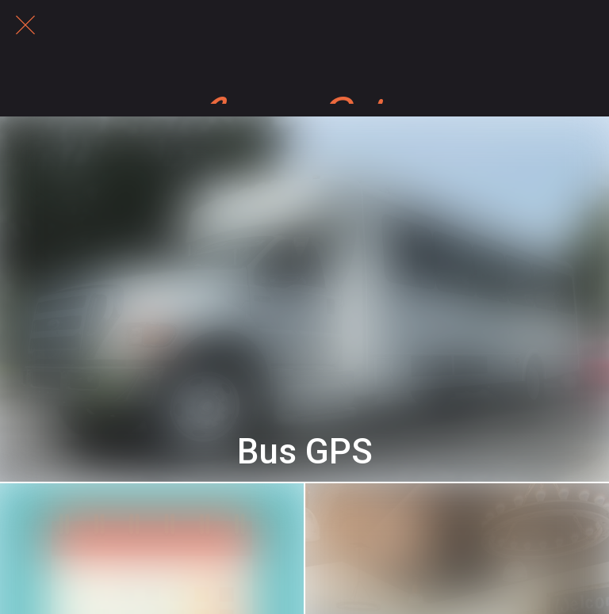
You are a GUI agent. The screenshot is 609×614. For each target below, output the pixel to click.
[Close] (25, 25)
